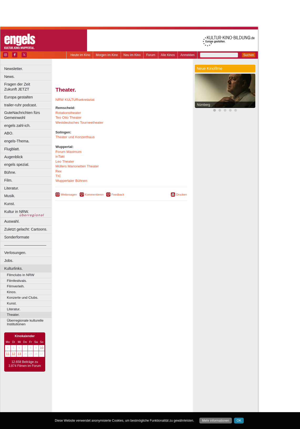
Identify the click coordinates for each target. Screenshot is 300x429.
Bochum (81, 398)
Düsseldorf (144, 398)
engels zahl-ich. (17, 125)
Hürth (150, 403)
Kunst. (9, 204)
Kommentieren (94, 194)
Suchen (248, 55)
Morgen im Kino (107, 55)
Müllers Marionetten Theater (77, 166)
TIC (58, 176)
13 (19, 354)
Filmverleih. (15, 286)
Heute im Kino (80, 55)
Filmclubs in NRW (20, 275)
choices (93, 394)
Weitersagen (69, 194)
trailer (121, 394)
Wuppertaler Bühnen (71, 181)
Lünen (108, 407)
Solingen (122, 411)
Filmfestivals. (17, 281)
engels (105, 394)
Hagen (129, 403)
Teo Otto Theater (68, 117)
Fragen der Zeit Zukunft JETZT (28, 86)
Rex (58, 171)
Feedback (117, 194)
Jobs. (8, 260)
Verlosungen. (15, 253)
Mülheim (120, 407)
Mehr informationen (215, 420)
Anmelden (187, 55)
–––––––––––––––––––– (25, 245)
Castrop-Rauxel (108, 398)
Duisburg (160, 398)
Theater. (13, 315)
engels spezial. (16, 164)
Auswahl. (11, 221)
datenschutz (136, 389)
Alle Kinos (168, 55)
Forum (150, 55)
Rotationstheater (68, 113)
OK (239, 420)
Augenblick (13, 157)
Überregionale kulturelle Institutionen (25, 322)
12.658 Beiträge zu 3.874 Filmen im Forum (24, 364)
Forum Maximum (68, 152)
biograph (79, 394)
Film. (8, 180)
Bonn (92, 398)
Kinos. (12, 292)
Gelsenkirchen (113, 403)
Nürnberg (203, 105)
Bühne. (10, 172)
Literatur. (11, 188)
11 (7, 354)
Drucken (181, 194)
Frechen (95, 403)
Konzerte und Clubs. (22, 298)
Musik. (9, 196)
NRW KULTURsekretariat (74, 100)
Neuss (132, 407)
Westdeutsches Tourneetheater (79, 122)
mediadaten (164, 389)
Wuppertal (143, 411)
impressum (118, 389)
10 (41, 348)
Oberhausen (147, 407)
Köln (159, 403)
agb (150, 389)
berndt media (98, 389)
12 (13, 354)
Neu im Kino (132, 55)
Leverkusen (94, 407)
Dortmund (128, 398)
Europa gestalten (18, 97)
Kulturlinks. (13, 268)
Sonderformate (16, 237)
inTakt (59, 156)
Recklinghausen (103, 411)
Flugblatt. (12, 149)
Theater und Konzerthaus (75, 137)
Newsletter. (13, 69)
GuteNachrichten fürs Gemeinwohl (22, 115)
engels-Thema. (16, 141)
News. (9, 76)
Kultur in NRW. (16, 211)
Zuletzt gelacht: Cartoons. (25, 229)
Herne (140, 403)
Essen (83, 403)
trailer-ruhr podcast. (20, 105)
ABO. (8, 133)
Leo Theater (64, 161)
